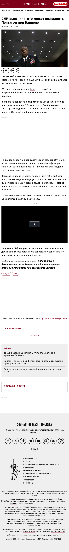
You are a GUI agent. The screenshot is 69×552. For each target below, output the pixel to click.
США (15, 274)
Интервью (39, 11)
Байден (6, 274)
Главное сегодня (12, 328)
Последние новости (14, 386)
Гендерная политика (32, 471)
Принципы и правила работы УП (37, 474)
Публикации (17, 11)
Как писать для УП (31, 477)
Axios (32, 89)
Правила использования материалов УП (41, 465)
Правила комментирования (54, 318)
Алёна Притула (29, 531)
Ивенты (49, 11)
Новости (6, 11)
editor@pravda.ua (58, 531)
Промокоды (28, 483)
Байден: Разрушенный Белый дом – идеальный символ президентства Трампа (33, 362)
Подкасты (59, 11)
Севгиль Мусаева (58, 529)
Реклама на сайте (30, 458)
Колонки (29, 11)
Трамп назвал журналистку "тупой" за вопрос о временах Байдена (29, 354)
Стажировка (28, 480)
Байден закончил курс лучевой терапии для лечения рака (32, 370)
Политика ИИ (28, 468)
